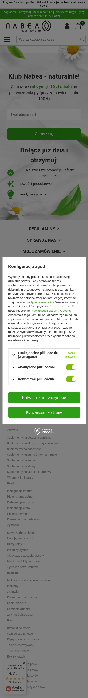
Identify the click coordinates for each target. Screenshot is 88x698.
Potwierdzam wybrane (44, 412)
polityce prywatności (40, 302)
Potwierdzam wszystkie (44, 397)
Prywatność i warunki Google (50, 310)
